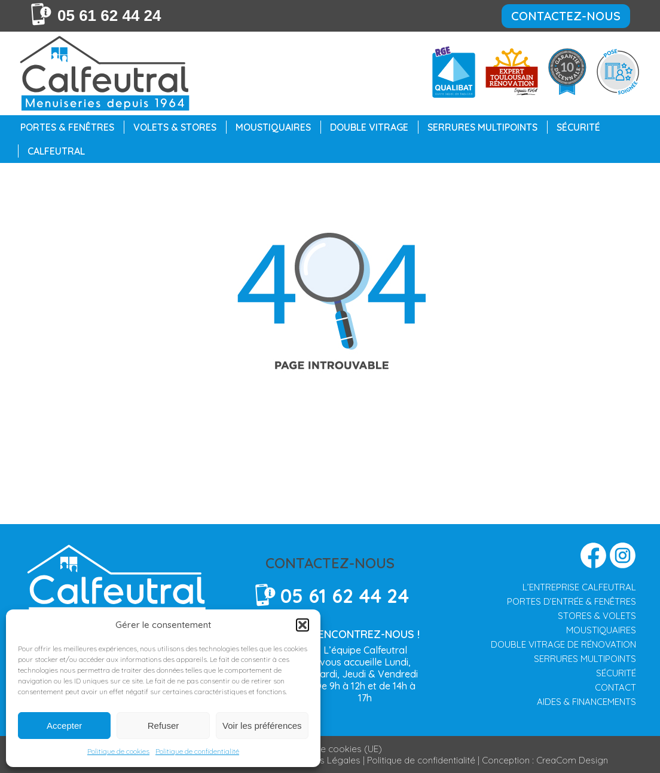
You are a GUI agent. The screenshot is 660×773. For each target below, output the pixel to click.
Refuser (163, 725)
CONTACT (615, 687)
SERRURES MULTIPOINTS (585, 658)
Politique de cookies (118, 751)
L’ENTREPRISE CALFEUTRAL (579, 587)
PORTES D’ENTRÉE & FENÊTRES (571, 601)
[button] (302, 625)
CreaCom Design (572, 760)
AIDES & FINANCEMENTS (586, 701)
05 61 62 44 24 (109, 15)
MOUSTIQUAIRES (601, 630)
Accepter (64, 725)
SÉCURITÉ (616, 673)
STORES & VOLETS (597, 615)
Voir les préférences (262, 725)
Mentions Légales (323, 760)
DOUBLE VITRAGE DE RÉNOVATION (563, 644)
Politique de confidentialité (197, 751)
